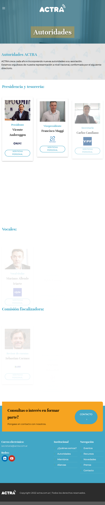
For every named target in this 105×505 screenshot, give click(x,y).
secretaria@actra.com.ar (14, 446)
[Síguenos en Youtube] (12, 458)
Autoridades (64, 454)
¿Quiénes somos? (67, 448)
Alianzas (61, 465)
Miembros (62, 459)
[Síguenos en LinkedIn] (5, 458)
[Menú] (3, 8)
